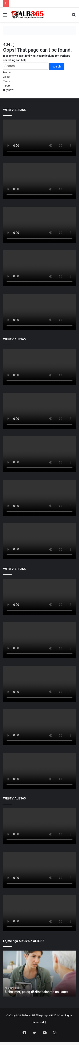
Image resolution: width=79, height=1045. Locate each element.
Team (6, 81)
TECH (6, 85)
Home (7, 72)
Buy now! (8, 90)
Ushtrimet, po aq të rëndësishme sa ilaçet (36, 992)
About (7, 76)
